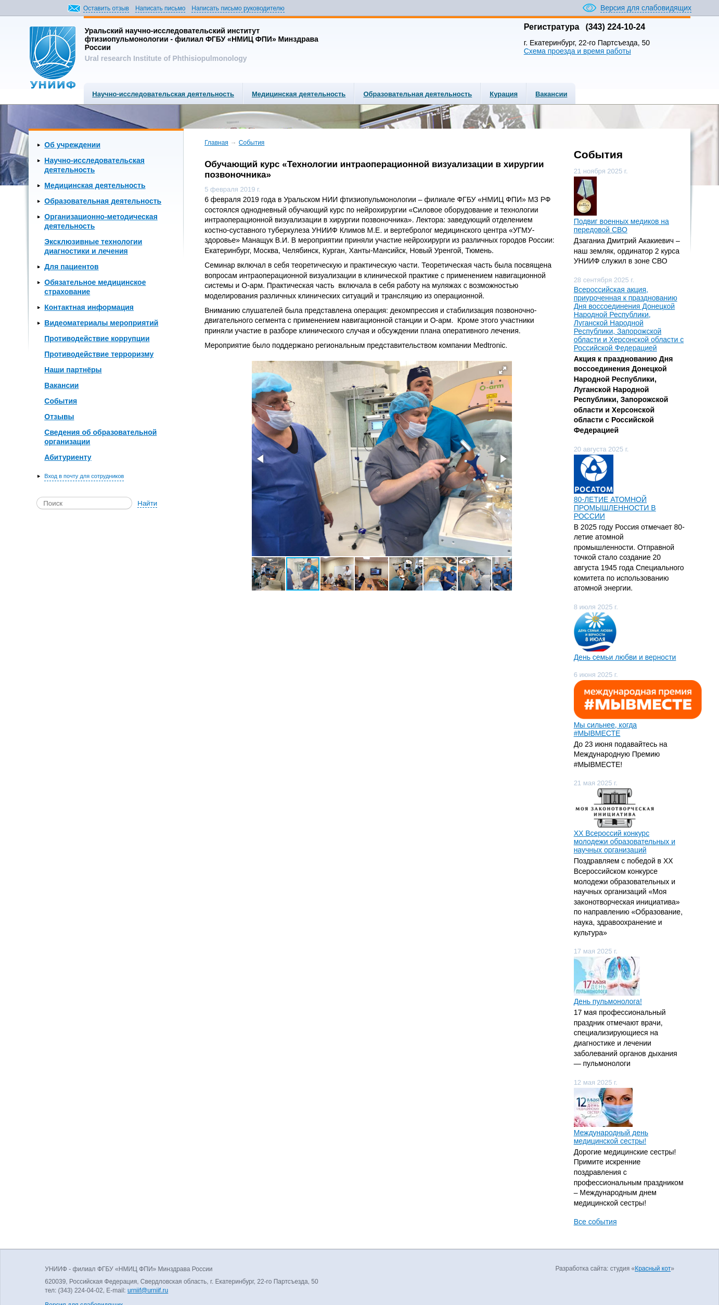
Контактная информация (89, 307)
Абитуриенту (67, 457)
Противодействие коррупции (96, 338)
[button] (502, 370)
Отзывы (59, 416)
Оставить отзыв (106, 8)
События (60, 401)
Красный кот (653, 1268)
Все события (595, 1222)
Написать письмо (160, 8)
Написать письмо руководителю (237, 8)
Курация (504, 94)
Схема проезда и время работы (577, 51)
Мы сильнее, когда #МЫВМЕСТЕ (605, 729)
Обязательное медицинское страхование (95, 287)
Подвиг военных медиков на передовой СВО (621, 225)
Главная (216, 142)
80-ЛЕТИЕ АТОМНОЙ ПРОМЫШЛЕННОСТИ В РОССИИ (615, 507)
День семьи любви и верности (625, 657)
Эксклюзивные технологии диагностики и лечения (93, 246)
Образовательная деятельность (417, 94)
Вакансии (551, 94)
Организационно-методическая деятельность (101, 221)
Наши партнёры (72, 370)
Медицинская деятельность (298, 94)
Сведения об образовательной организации (100, 437)
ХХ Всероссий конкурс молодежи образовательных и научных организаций (624, 841)
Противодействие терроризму (98, 354)
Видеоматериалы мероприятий (101, 323)
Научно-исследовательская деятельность (163, 94)
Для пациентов (71, 266)
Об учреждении (72, 145)
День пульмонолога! (608, 1001)
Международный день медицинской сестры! (611, 1136)
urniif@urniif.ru (147, 1290)
